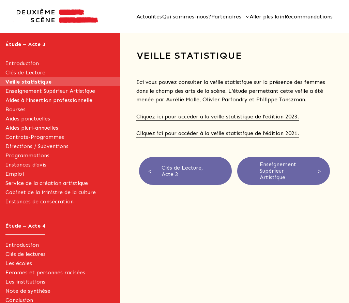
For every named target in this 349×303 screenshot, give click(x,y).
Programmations (27, 155)
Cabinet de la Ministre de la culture (50, 192)
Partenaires (226, 16)
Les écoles (18, 263)
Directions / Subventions (37, 146)
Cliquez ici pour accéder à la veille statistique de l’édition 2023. (217, 116)
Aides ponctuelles (27, 118)
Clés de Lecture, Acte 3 (182, 170)
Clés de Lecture (25, 72)
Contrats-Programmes (34, 137)
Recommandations (309, 16)
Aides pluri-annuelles (31, 128)
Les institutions (25, 281)
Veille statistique (28, 81)
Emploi (14, 174)
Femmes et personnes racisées (45, 272)
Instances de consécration (39, 201)
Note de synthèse (27, 291)
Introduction (22, 63)
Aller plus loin (266, 16)
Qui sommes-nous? (186, 16)
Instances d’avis (25, 164)
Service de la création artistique (46, 183)
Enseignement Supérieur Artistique (50, 91)
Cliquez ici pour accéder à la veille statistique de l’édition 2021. (217, 133)
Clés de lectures (25, 254)
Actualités (149, 16)
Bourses (15, 109)
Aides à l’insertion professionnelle (48, 100)
